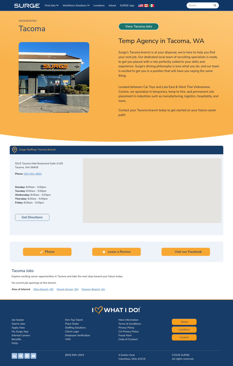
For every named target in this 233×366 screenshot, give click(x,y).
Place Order (72, 324)
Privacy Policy (126, 327)
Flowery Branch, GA (93, 289)
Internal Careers (21, 335)
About (112, 5)
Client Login (72, 331)
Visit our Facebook (186, 252)
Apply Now (18, 327)
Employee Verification (77, 335)
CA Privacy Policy (128, 331)
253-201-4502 (33, 174)
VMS (68, 339)
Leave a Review (116, 252)
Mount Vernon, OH (67, 289)
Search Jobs (18, 324)
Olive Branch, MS (43, 289)
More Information (128, 320)
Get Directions (32, 217)
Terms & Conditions (129, 324)
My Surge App (20, 331)
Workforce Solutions (76, 5)
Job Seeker (18, 320)
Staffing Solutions (75, 327)
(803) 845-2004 (74, 355)
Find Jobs (52, 5)
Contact (184, 337)
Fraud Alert (125, 335)
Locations (99, 5)
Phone (47, 252)
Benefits (16, 339)
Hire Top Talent (74, 320)
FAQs (15, 343)
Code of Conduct (128, 339)
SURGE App (127, 5)
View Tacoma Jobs (138, 26)
